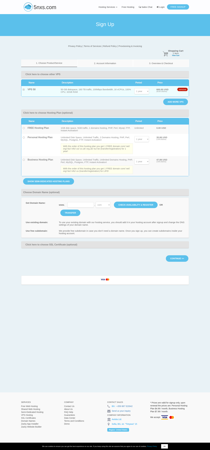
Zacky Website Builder (31, 427)
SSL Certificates (28, 418)
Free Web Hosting (29, 406)
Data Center (69, 418)
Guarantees (69, 415)
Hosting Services (108, 7)
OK (164, 446)
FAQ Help (68, 412)
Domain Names (28, 421)
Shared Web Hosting (30, 409)
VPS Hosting (27, 415)
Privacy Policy (152, 446)
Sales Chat (145, 7)
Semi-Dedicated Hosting (32, 412)
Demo (67, 424)
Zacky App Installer (30, 424)
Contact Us (69, 406)
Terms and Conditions (74, 421)
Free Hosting (128, 7)
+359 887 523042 (124, 406)
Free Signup (177, 7)
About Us (68, 409)
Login (161, 7)
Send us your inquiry (121, 411)
